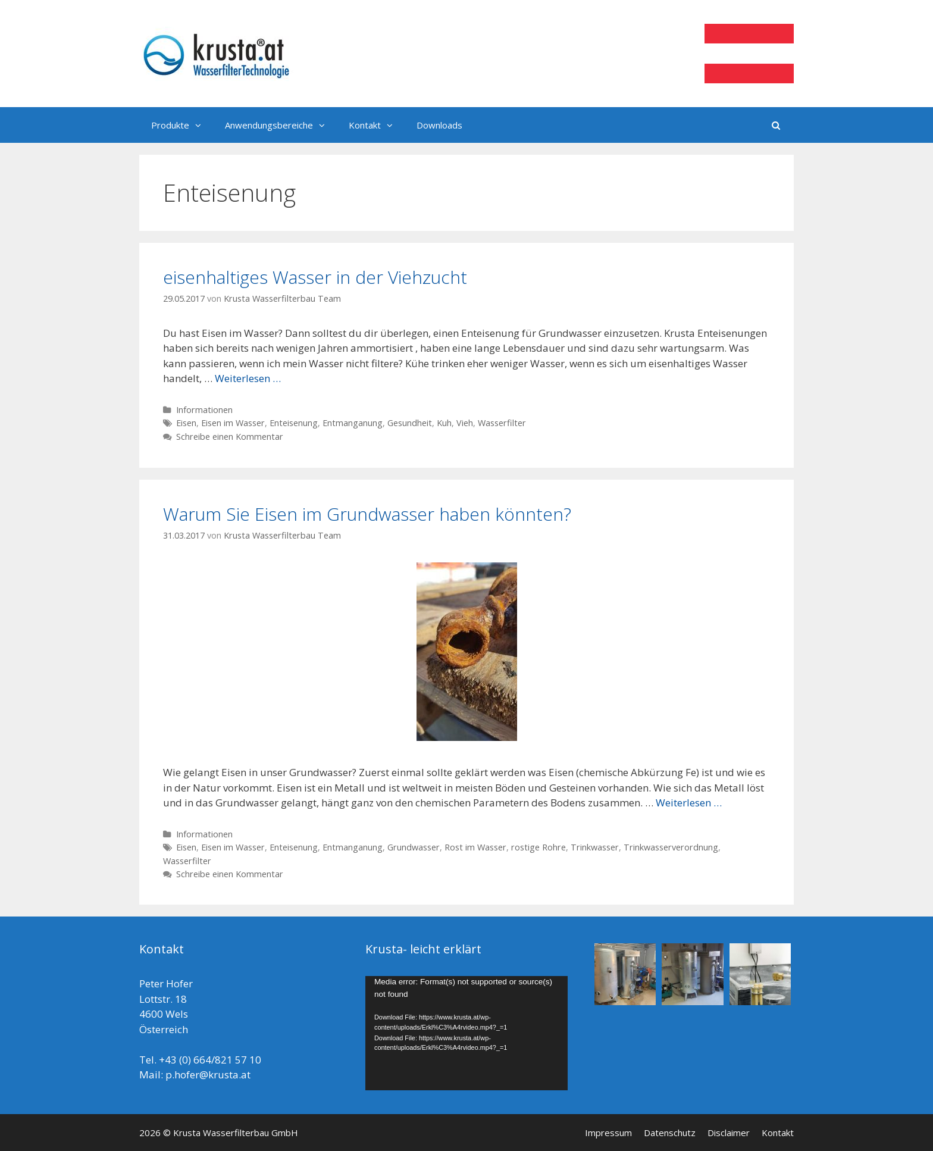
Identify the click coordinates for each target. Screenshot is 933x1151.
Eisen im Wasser (233, 423)
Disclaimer (728, 1133)
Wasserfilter (502, 423)
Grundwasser (413, 847)
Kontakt (377, 125)
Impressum (608, 1133)
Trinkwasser (595, 847)
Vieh (464, 423)
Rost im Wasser (475, 847)
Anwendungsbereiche (281, 125)
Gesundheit (409, 423)
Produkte (182, 125)
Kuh (444, 423)
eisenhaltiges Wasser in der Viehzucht (315, 277)
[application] (466, 1033)
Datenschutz (670, 1133)
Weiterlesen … (248, 378)
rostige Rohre (538, 847)
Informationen (204, 409)
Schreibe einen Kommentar (229, 436)
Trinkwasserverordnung (671, 847)
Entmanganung (353, 423)
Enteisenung (294, 423)
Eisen (186, 423)
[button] (201, 125)
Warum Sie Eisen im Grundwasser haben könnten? (367, 514)
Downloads (439, 125)
